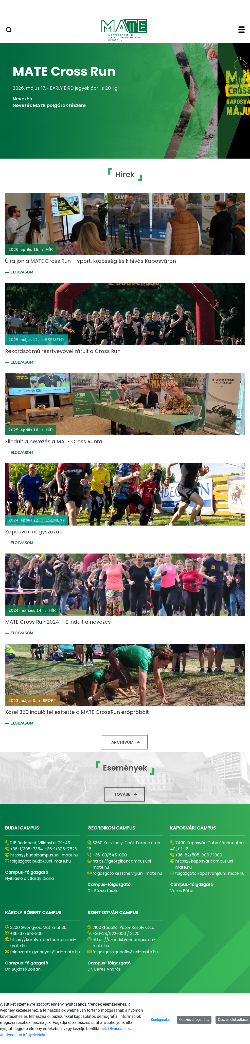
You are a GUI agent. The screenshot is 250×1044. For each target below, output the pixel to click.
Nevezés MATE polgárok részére (49, 105)
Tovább (122, 794)
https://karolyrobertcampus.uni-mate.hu (43, 943)
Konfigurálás (161, 1020)
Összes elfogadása (194, 1020)
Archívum (122, 742)
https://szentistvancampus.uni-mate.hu (124, 943)
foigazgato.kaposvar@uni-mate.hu (209, 873)
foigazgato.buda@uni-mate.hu (40, 861)
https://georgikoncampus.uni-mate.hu (123, 864)
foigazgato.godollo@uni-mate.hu (125, 952)
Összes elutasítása (233, 1020)
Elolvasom (22, 272)
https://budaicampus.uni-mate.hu (44, 855)
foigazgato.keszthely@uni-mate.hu (127, 873)
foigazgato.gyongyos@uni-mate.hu (45, 952)
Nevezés (22, 99)
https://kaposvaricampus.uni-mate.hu (205, 864)
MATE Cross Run (64, 72)
